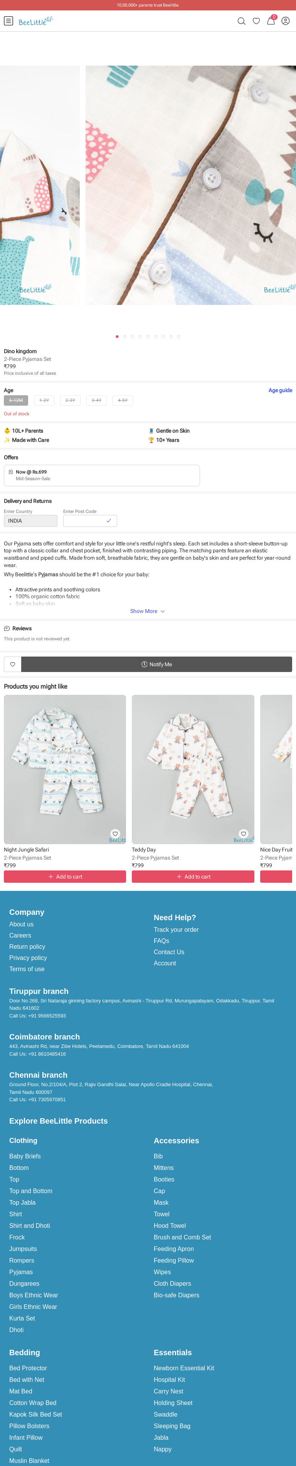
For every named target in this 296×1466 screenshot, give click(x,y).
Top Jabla (22, 1202)
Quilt (15, 1449)
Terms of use (27, 969)
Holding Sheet (173, 1403)
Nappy (163, 1449)
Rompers (21, 1260)
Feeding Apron (174, 1249)
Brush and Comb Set (182, 1237)
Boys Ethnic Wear (33, 1295)
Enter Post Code (79, 511)
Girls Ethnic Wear (33, 1306)
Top (14, 1179)
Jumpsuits (23, 1249)
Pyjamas (21, 1272)
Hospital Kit (169, 1379)
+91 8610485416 (47, 1054)
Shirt (15, 1214)
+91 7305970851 (47, 1099)
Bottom (19, 1168)
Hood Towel (170, 1225)
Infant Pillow (25, 1437)
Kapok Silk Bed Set (35, 1414)
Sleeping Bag (172, 1426)
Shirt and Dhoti (29, 1225)
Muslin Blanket (29, 1461)
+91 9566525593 (47, 1016)
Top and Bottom (30, 1191)
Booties (164, 1179)
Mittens (164, 1168)
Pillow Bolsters (29, 1426)
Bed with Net (26, 1379)
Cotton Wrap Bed (32, 1403)
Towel (162, 1214)
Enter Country (18, 511)
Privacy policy (28, 958)
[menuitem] (8, 20)
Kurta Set (22, 1318)
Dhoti (16, 1330)
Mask (161, 1202)
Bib (158, 1156)
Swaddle (165, 1414)
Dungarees (24, 1283)
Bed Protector (28, 1368)
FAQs (161, 941)
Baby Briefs (25, 1156)
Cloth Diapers (172, 1283)
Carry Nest (168, 1391)
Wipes (162, 1272)
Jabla (161, 1437)
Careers (20, 935)
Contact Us (169, 952)
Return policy (27, 946)
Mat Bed (20, 1391)
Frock (17, 1237)
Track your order (176, 929)
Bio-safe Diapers (176, 1295)
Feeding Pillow (174, 1260)
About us (21, 924)
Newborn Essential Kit (184, 1368)
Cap (159, 1191)
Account (165, 963)
